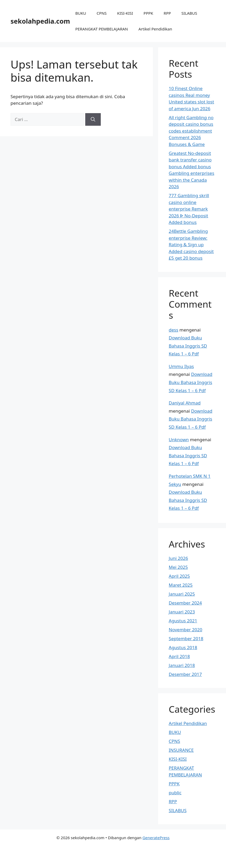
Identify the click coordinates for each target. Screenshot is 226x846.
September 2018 (186, 638)
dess (173, 330)
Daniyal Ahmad (184, 403)
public (175, 793)
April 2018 (179, 656)
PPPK (148, 13)
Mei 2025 (178, 567)
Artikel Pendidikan (155, 28)
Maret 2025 (181, 585)
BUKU (80, 13)
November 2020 (185, 630)
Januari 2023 (182, 612)
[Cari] (93, 119)
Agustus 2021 (183, 621)
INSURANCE (181, 750)
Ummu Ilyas (181, 366)
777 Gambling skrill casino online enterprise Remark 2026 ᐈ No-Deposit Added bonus (189, 208)
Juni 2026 (178, 558)
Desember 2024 (185, 603)
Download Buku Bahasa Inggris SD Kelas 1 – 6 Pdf (188, 346)
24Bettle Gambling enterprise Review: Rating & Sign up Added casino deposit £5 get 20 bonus (191, 244)
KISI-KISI (125, 13)
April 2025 (179, 576)
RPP (167, 13)
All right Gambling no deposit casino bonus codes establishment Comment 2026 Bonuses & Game (191, 130)
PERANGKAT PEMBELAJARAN (101, 28)
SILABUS (189, 13)
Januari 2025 (182, 594)
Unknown (179, 440)
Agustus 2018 (183, 647)
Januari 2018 (182, 665)
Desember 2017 (185, 674)
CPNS (102, 13)
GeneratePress (155, 837)
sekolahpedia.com (40, 21)
